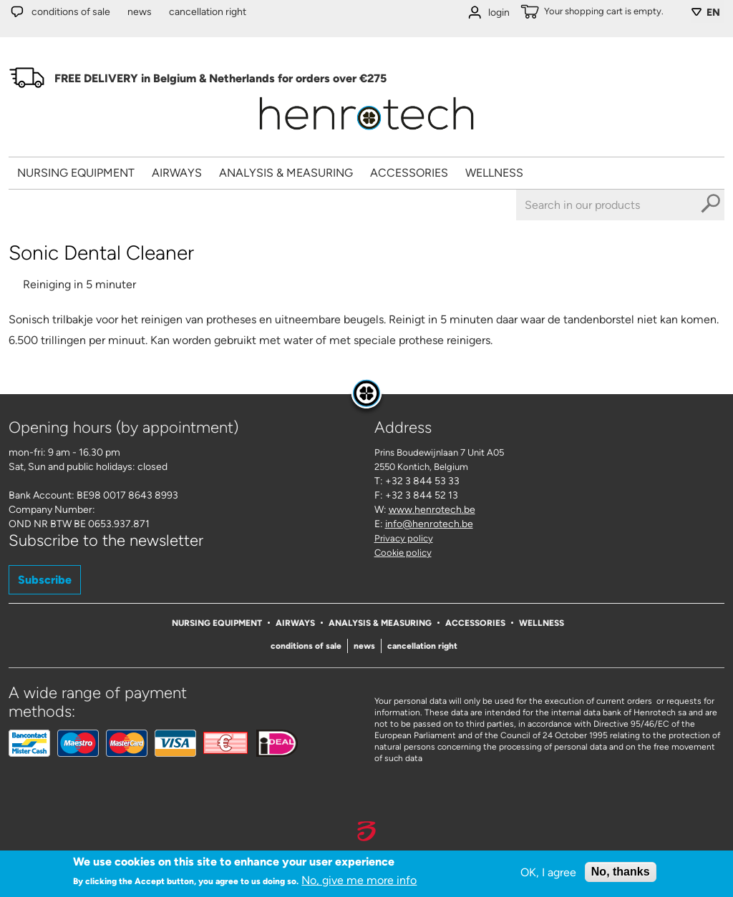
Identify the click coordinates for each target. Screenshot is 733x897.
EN (713, 12)
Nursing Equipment (76, 173)
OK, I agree (548, 872)
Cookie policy (403, 552)
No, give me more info (359, 880)
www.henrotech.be (432, 510)
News (139, 12)
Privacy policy (403, 538)
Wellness (494, 173)
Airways (177, 173)
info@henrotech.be (429, 524)
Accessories (409, 173)
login (499, 12)
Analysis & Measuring (286, 173)
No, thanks (620, 872)
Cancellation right (207, 12)
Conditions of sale (70, 12)
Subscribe (45, 580)
